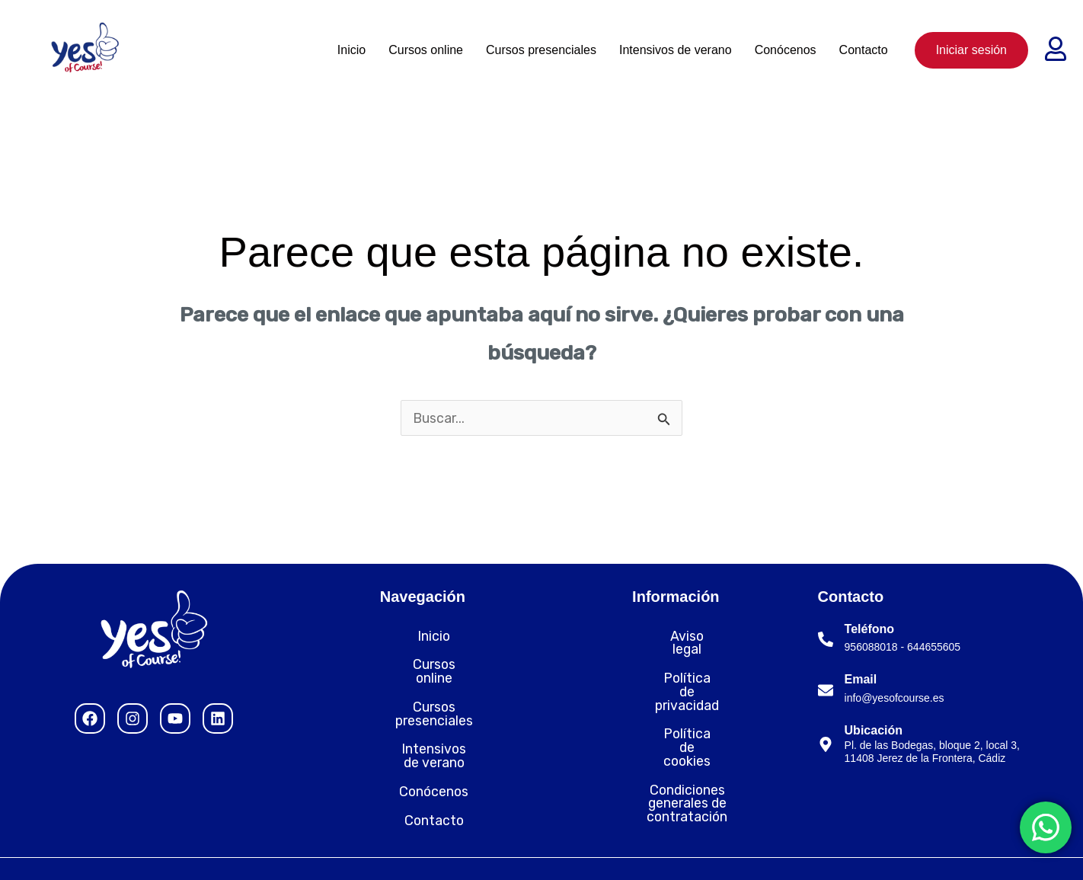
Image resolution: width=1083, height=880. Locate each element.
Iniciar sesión (971, 49)
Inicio (351, 49)
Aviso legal (675, 637)
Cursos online (425, 49)
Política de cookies (675, 694)
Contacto (863, 49)
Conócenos (785, 49)
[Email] (825, 691)
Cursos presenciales (541, 49)
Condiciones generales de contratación (676, 730)
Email (861, 680)
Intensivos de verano (675, 49)
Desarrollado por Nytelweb (983, 849)
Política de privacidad (676, 666)
